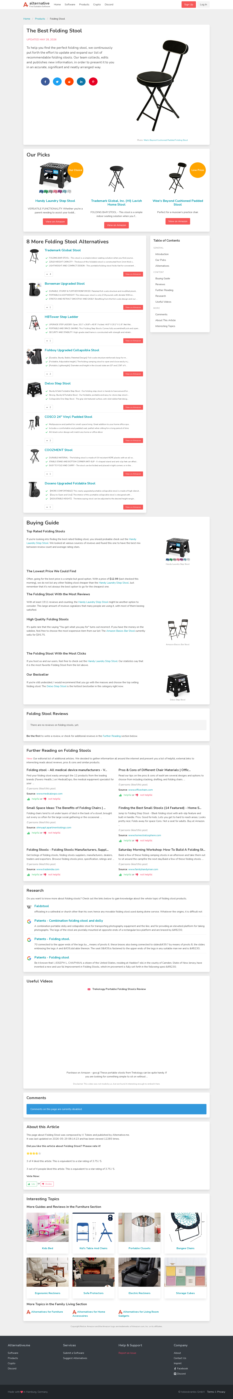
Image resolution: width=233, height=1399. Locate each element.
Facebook (181, 1368)
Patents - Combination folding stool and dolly (68, 920)
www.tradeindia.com (47, 869)
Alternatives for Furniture (47, 1312)
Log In (203, 4)
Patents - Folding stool (51, 957)
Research (160, 296)
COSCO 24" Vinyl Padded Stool (68, 417)
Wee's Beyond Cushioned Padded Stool (178, 203)
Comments (161, 314)
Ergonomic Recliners (47, 1293)
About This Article (165, 320)
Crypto (97, 4)
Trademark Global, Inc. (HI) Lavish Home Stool (116, 203)
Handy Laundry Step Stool (55, 201)
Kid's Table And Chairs (93, 1248)
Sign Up (188, 4)
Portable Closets (139, 1248)
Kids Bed (47, 1248)
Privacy (221, 1392)
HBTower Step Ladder (61, 317)
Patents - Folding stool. (52, 939)
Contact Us (180, 1358)
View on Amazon (55, 221)
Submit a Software (73, 1353)
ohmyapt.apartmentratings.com (53, 827)
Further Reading (164, 290)
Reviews (160, 284)
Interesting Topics (165, 326)
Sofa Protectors (93, 1293)
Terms (210, 1392)
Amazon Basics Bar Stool (120, 631)
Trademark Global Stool (63, 250)
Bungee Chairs (185, 1248)
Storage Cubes (185, 1293)
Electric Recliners (139, 1293)
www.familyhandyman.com (143, 869)
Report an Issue (127, 1353)
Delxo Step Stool (58, 383)
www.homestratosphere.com (144, 835)
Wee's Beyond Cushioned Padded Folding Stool (166, 140)
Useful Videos (163, 302)
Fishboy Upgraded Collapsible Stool (72, 350)
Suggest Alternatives (75, 1358)
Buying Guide (162, 278)
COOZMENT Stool (59, 450)
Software (70, 4)
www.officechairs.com (140, 790)
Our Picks (160, 260)
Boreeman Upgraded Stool (65, 283)
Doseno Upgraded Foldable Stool (70, 483)
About (177, 1353)
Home (57, 4)
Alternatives (162, 266)
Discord (109, 4)
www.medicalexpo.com (49, 793)
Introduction (162, 254)
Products (84, 4)
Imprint (178, 1363)
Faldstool (41, 906)
